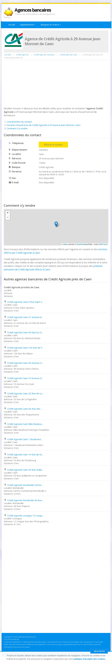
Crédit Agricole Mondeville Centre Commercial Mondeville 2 (25, 485)
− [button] (8, 217)
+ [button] (8, 213)
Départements (28, 24)
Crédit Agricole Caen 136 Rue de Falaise (25, 347)
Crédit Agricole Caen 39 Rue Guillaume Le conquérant (25, 469)
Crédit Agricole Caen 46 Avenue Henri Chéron (25, 362)
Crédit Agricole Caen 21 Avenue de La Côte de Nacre (25, 317)
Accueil (11, 24)
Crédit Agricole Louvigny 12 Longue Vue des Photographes (25, 515)
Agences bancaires (33, 10)
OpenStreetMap (82, 244)
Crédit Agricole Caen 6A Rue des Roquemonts (25, 408)
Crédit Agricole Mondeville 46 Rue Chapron (25, 500)
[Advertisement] (56, 83)
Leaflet (64, 244)
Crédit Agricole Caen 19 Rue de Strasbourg (25, 454)
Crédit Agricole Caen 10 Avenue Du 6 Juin (25, 378)
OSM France (102, 244)
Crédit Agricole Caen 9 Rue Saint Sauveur (25, 301)
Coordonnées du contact (19, 121)
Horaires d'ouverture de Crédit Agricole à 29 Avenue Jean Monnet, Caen (43, 125)
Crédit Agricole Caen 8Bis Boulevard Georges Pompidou (25, 423)
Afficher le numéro (53, 144)
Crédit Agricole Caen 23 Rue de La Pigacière (25, 393)
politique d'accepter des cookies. (90, 659)
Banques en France (51, 24)
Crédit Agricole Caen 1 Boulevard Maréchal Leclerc (25, 439)
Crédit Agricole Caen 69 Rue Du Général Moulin (25, 332)
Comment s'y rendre (17, 128)
